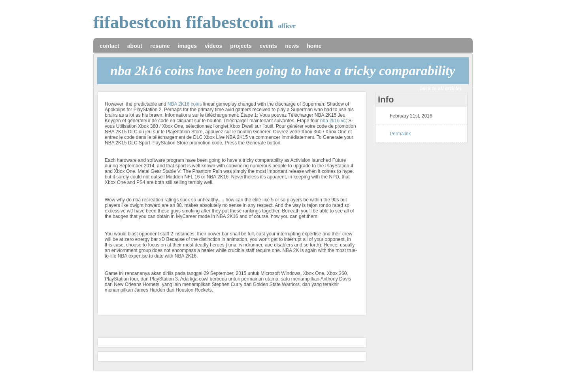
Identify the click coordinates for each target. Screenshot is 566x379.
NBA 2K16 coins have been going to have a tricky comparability (282, 70)
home (314, 46)
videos (213, 46)
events (268, 46)
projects (240, 46)
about (134, 46)
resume (160, 46)
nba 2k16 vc (333, 120)
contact (109, 46)
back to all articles (441, 88)
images (187, 46)
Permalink (400, 133)
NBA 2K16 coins (185, 104)
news (292, 46)
